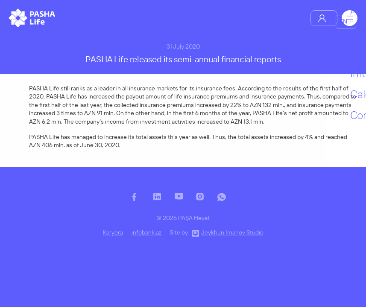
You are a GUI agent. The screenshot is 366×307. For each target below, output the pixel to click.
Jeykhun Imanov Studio (232, 232)
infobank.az (146, 232)
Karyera (113, 232)
